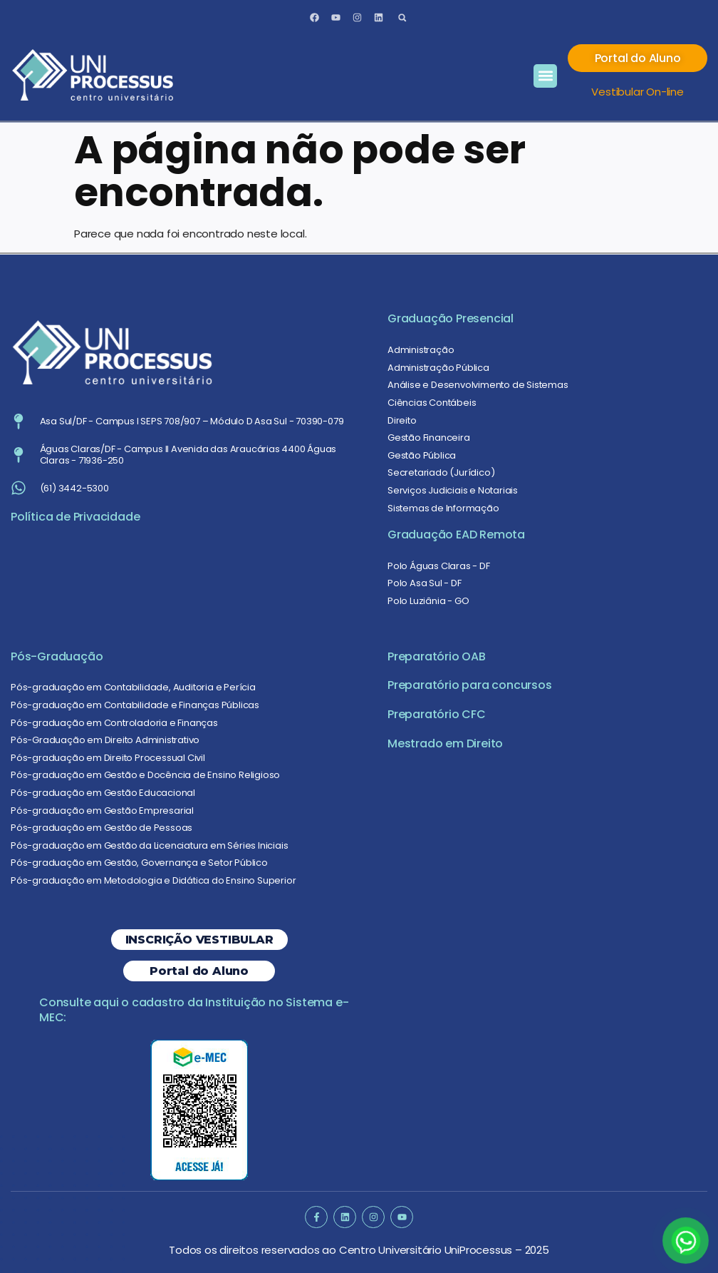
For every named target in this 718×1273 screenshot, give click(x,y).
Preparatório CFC (436, 714)
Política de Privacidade (75, 516)
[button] (402, 17)
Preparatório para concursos (469, 685)
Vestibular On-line (637, 91)
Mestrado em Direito (445, 743)
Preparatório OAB (436, 656)
